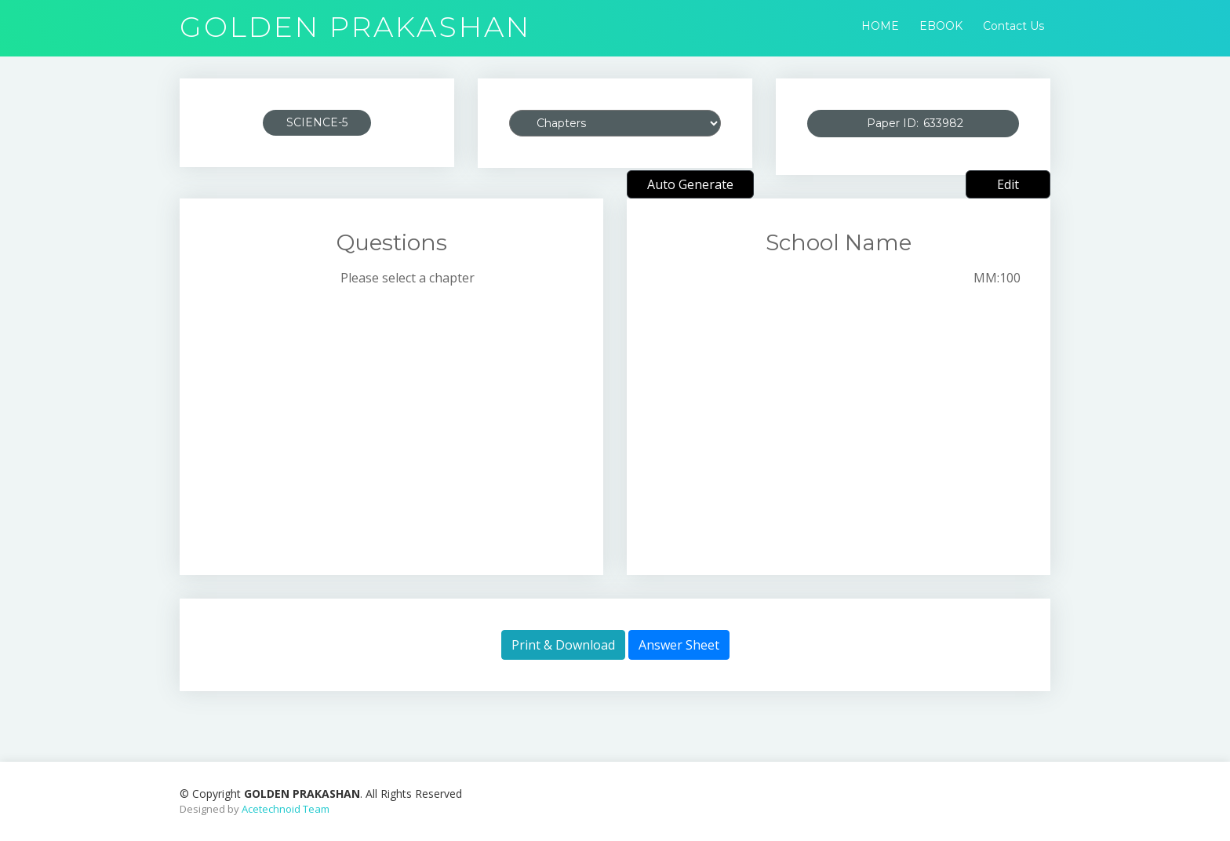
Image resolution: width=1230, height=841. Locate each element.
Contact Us (1013, 26)
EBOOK (941, 26)
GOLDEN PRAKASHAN (355, 26)
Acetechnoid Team (285, 809)
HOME (880, 26)
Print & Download (563, 645)
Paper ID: (931, 124)
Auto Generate (690, 184)
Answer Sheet (679, 645)
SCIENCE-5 (317, 122)
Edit (1008, 184)
